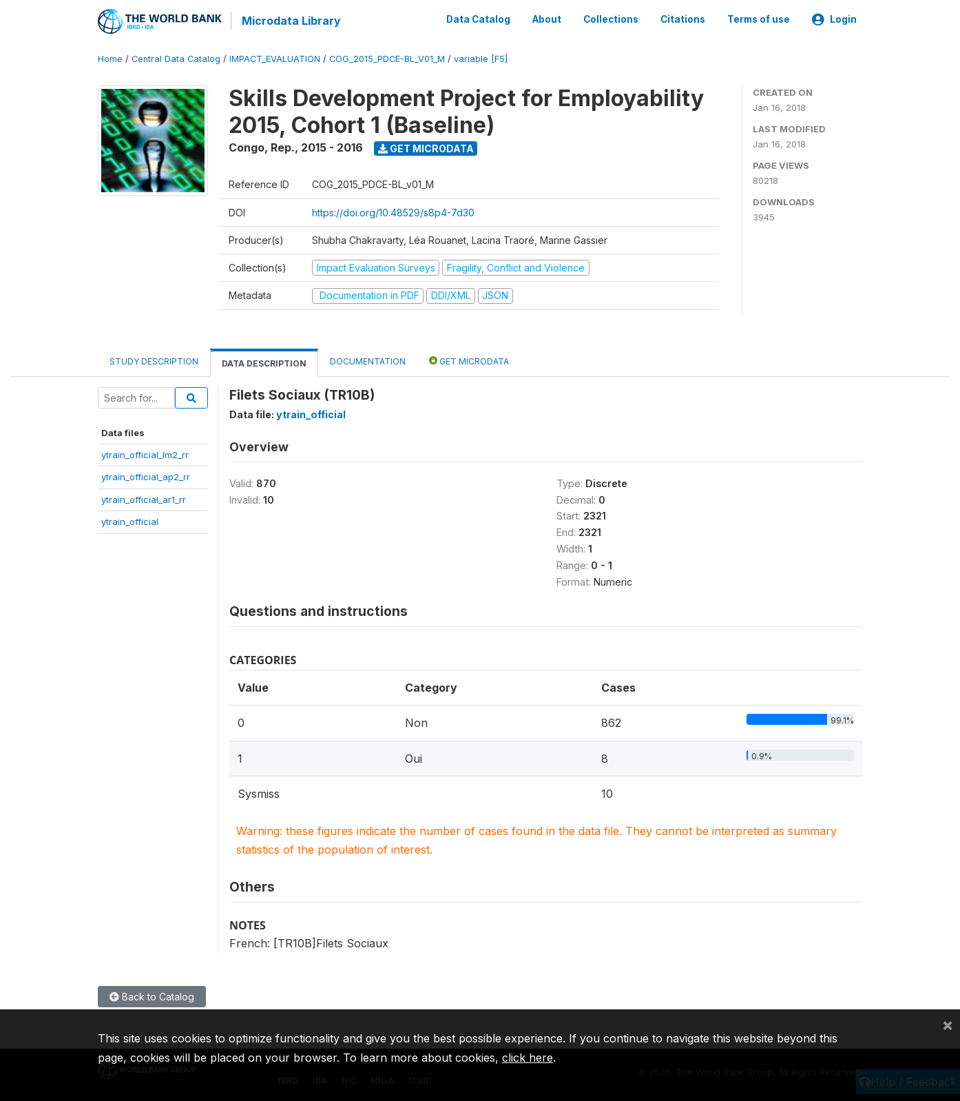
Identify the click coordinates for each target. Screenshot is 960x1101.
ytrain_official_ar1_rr (143, 498)
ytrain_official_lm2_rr (145, 454)
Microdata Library (290, 21)
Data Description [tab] (264, 362)
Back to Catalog (151, 996)
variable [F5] (481, 58)
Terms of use (758, 19)
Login (834, 19)
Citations (682, 19)
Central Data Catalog (176, 58)
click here (527, 1057)
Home (110, 58)
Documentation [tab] (368, 360)
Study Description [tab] (153, 360)
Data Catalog (478, 19)
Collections (610, 19)
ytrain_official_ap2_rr (145, 476)
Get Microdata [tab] (469, 359)
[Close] (947, 1024)
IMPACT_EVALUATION (274, 58)
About (546, 19)
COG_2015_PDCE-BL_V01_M (387, 58)
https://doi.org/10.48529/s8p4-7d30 (393, 211)
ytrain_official (129, 520)
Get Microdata (426, 147)
